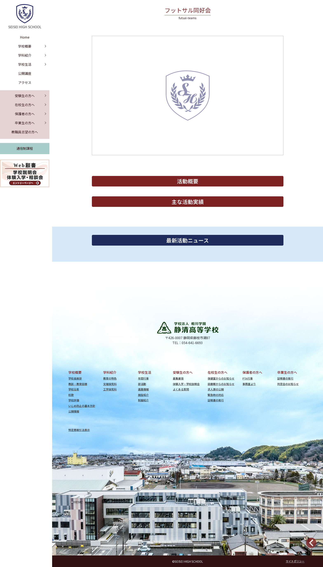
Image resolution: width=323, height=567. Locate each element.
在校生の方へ (25, 104)
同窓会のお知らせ (288, 384)
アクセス (24, 82)
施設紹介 (143, 395)
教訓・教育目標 (77, 384)
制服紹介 (143, 400)
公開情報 (73, 411)
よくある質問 (181, 389)
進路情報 (143, 389)
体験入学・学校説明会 (186, 384)
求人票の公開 (216, 389)
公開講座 (24, 73)
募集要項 (178, 378)
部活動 (142, 384)
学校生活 (24, 64)
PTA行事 (247, 378)
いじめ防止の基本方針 (81, 406)
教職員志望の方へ (25, 131)
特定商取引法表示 (79, 430)
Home (24, 37)
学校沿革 (73, 389)
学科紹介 (24, 55)
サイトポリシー (295, 561)
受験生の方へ (25, 95)
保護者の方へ (25, 113)
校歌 (71, 395)
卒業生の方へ (25, 122)
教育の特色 (110, 378)
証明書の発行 (216, 400)
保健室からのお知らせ (221, 378)
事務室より (249, 384)
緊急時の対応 (216, 395)
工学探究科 (110, 389)
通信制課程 (24, 148)
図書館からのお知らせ (221, 384)
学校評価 (73, 400)
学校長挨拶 (75, 378)
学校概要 (24, 46)
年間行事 (143, 378)
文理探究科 (110, 384)
